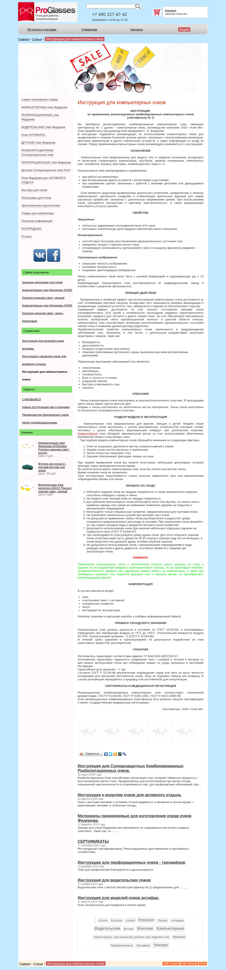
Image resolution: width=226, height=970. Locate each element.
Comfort (103, 920)
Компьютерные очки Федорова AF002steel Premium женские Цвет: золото (54, 447)
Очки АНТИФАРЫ (33, 134)
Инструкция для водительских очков (114, 880)
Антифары (177, 920)
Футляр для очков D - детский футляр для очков (52, 467)
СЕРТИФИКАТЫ (93, 841)
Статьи (36, 39)
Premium (146, 920)
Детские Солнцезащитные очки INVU (46, 170)
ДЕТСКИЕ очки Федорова (38, 142)
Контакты (136, 29)
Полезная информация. (37, 221)
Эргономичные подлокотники (40, 205)
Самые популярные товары (39, 99)
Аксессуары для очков (36, 197)
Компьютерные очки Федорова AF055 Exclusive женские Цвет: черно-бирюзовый (47, 313)
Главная (23, 39)
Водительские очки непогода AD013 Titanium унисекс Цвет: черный (55, 488)
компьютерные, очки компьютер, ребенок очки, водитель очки (131, 937)
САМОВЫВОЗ (31, 399)
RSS (203, 963)
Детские (129, 928)
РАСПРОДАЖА (31, 228)
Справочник (89, 29)
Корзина (170, 10)
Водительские (107, 928)
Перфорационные (122, 945)
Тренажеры (143, 945)
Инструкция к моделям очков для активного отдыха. (130, 795)
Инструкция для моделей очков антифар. (118, 898)
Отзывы (26, 236)
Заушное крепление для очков (42, 282)
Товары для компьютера (37, 213)
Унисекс (161, 945)
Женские (145, 928)
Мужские (179, 937)
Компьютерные (88, 433)
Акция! (184, 29)
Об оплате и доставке (41, 29)
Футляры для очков (34, 190)
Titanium (163, 920)
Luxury (130, 920)
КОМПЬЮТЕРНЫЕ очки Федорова (44, 107)
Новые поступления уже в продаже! (46, 407)
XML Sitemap (189, 963)
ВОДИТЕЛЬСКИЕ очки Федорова (43, 127)
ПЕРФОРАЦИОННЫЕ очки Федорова (46, 162)
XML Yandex (171, 963)
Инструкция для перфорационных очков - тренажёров (131, 862)
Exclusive (116, 920)
